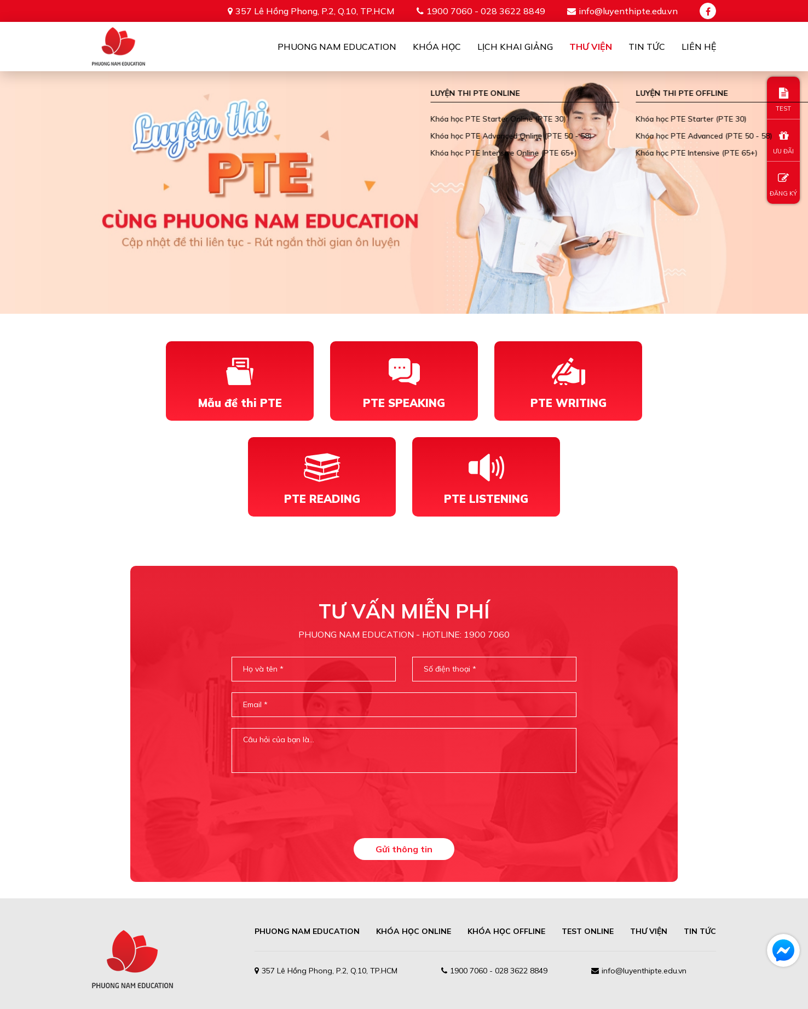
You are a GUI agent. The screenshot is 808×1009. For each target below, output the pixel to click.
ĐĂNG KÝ (783, 185)
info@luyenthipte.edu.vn (628, 10)
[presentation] (404, 805)
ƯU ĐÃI (783, 142)
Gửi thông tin (404, 849)
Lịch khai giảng (515, 46)
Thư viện (590, 46)
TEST (783, 100)
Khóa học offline (506, 931)
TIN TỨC (700, 931)
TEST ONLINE (588, 931)
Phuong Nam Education (337, 46)
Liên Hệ (699, 46)
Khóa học (437, 46)
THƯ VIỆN (648, 931)
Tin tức (646, 46)
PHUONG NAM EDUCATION (307, 931)
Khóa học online (413, 931)
